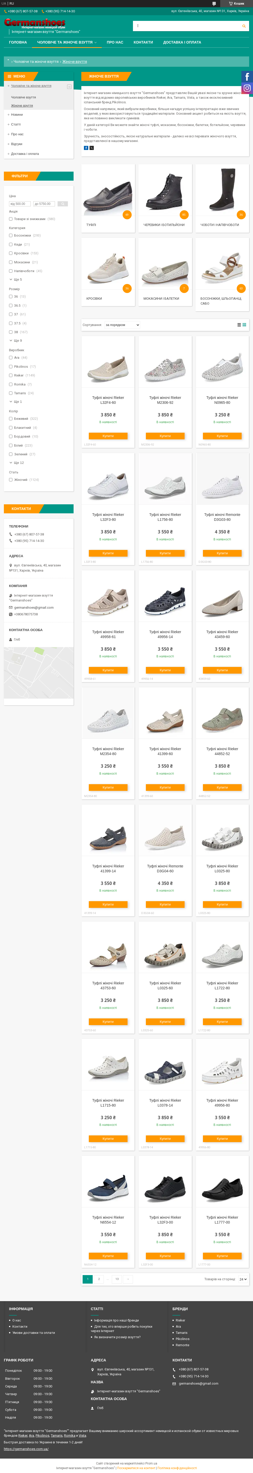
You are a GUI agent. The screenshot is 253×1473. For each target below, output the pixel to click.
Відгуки (16, 144)
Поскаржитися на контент (136, 1468)
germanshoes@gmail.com (34, 607)
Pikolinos (182, 1339)
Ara (178, 1326)
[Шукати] (244, 26)
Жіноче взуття (22, 105)
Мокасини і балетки (161, 298)
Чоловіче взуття (23, 97)
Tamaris (181, 1333)
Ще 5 (18, 279)
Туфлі (91, 225)
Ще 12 (19, 463)
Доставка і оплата (182, 42)
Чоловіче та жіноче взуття (64, 42)
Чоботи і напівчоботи (220, 225)
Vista (82, 1435)
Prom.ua (151, 1463)
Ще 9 (18, 340)
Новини (17, 114)
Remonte (182, 1345)
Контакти (143, 42)
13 (116, 1279)
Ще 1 (18, 402)
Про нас (115, 42)
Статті (16, 124)
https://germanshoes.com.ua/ (26, 1449)
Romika (69, 1435)
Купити (108, 436)
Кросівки (94, 298)
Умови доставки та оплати (33, 1333)
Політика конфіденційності (177, 1468)
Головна (18, 42)
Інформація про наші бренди (116, 1320)
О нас (16, 1320)
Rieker (180, 1320)
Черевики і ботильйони (164, 225)
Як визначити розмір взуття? (117, 1337)
